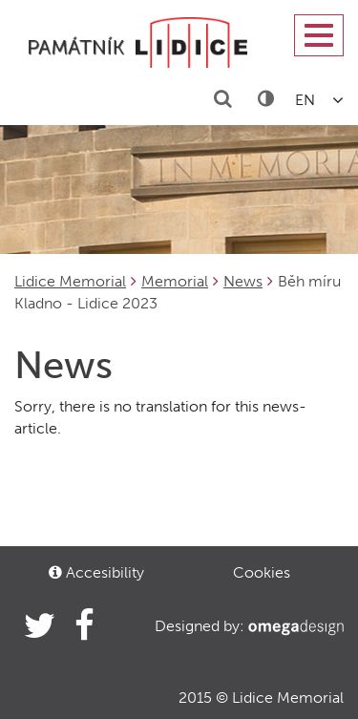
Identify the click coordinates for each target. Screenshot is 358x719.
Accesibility (96, 572)
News (243, 281)
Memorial (174, 281)
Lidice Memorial (70, 281)
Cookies (261, 572)
